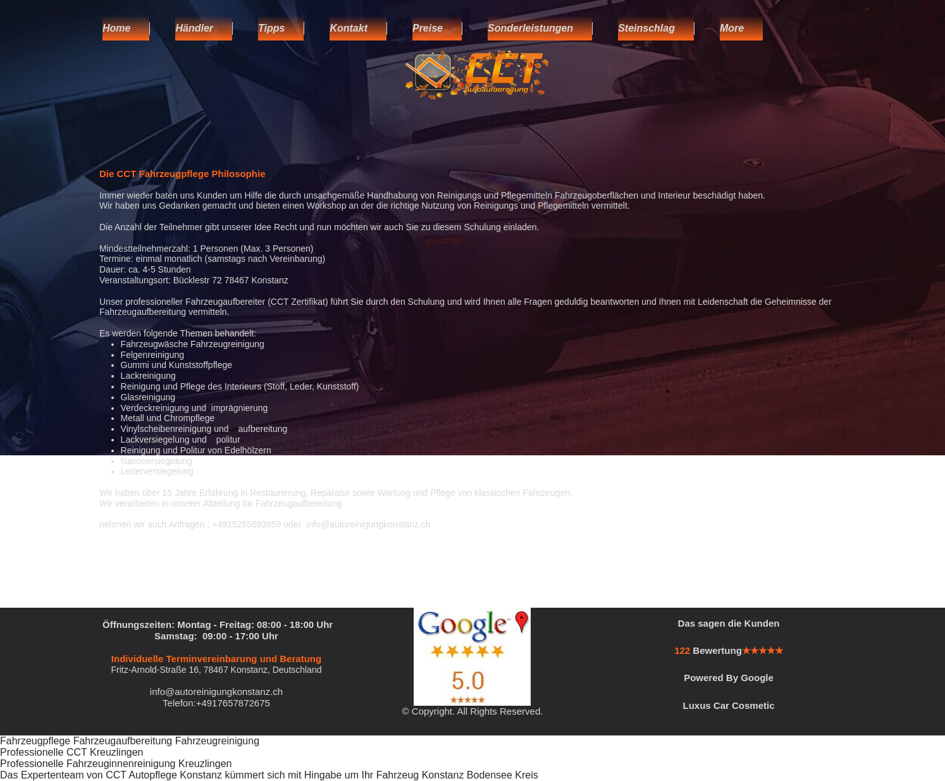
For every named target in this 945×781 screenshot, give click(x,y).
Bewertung (717, 650)
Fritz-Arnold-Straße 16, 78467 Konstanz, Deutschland (216, 670)
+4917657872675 (233, 703)
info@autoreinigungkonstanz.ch (216, 691)
